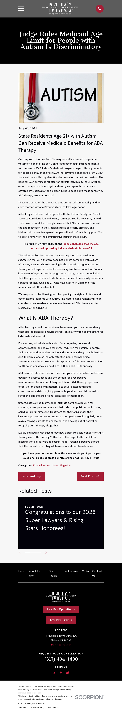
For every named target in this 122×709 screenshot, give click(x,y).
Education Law (41, 465)
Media (85, 571)
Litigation (65, 465)
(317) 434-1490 (61, 659)
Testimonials (71, 571)
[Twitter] (54, 672)
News (55, 465)
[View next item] (47, 552)
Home (21, 571)
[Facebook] (61, 672)
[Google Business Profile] (68, 672)
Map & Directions (61, 645)
